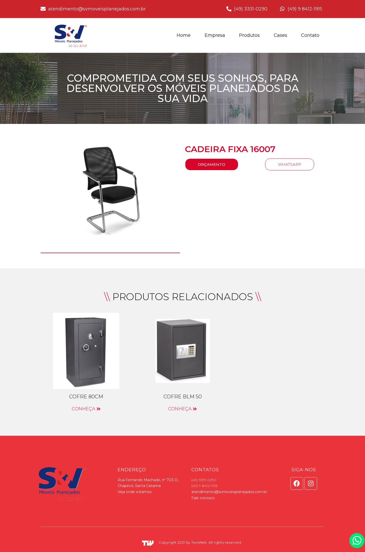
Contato (310, 35)
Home (184, 35)
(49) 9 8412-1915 (204, 485)
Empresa (215, 35)
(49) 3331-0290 (203, 480)
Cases (280, 35)
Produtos (249, 35)
